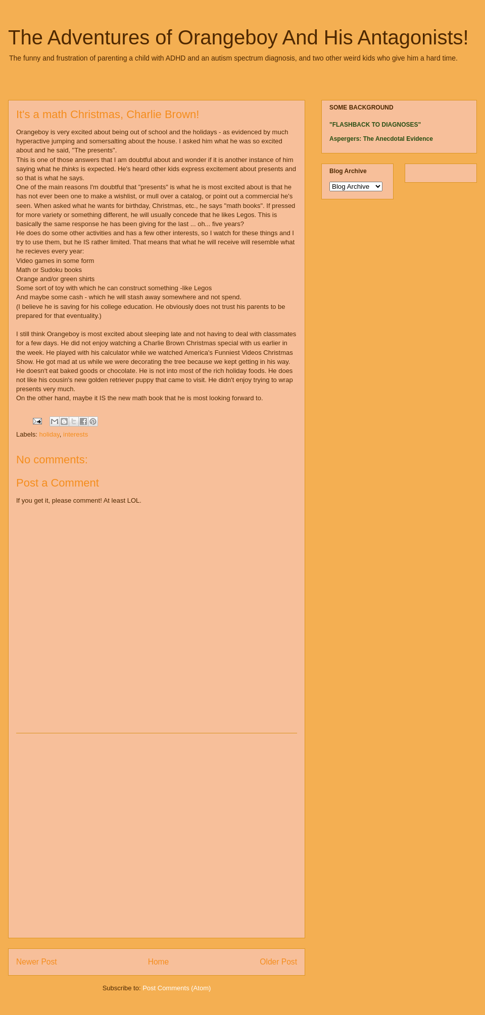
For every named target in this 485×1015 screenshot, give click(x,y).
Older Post (278, 961)
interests (75, 434)
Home (158, 961)
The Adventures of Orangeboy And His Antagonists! (238, 37)
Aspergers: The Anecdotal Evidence (381, 138)
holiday (49, 434)
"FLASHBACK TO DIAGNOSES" (375, 124)
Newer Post (36, 961)
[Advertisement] (94, 835)
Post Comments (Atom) (176, 988)
